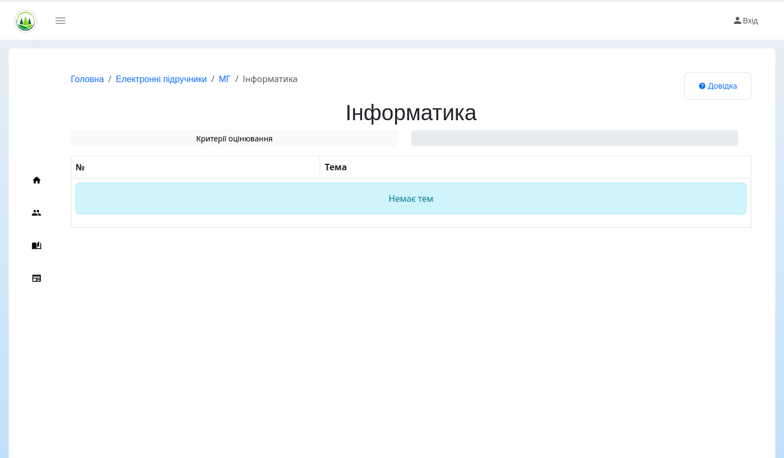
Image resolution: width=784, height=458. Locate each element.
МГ (225, 79)
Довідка (718, 86)
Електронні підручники (161, 79)
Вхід (745, 21)
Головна (87, 79)
